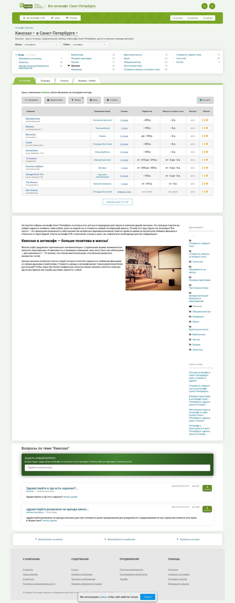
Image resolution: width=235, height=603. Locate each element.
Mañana (30, 126)
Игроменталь (33, 118)
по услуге (178, 18)
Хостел (180, 62)
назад (27, 55)
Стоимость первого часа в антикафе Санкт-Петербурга (199, 388)
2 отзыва (124, 120)
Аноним (30, 491)
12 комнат (31, 158)
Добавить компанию (81, 574)
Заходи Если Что (35, 174)
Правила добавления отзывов (86, 584)
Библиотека (77, 55)
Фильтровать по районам (120, 539)
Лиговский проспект (102, 120)
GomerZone (32, 150)
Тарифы (124, 579)
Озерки (102, 136)
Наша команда (30, 574)
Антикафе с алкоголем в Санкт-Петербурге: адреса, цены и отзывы (199, 429)
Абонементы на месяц (30, 59)
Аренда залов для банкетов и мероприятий (34, 67)
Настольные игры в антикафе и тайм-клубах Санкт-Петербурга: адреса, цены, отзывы (199, 415)
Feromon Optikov (34, 166)
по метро (208, 18)
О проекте (28, 569)
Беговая (102, 168)
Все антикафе (34, 18)
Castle (29, 142)
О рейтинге (28, 579)
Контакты (173, 569)
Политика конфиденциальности (39, 584)
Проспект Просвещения (102, 175)
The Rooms (32, 182)
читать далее (70, 496)
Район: (67, 44)
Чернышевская (102, 128)
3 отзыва (124, 136)
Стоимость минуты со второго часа (142, 69)
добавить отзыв (124, 192)
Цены (55, 18)
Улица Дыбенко (102, 152)
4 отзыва (124, 144)
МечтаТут (31, 134)
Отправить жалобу (177, 579)
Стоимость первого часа (189, 55)
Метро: (18, 44)
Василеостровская (102, 184)
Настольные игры (133, 66)
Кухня (127, 58)
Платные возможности (131, 569)
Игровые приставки (81, 58)
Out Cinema (32, 190)
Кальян (75, 62)
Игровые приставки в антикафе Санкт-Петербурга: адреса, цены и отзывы (199, 400)
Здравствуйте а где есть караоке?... (52, 488)
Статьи (74, 569)
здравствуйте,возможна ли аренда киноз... (57, 509)
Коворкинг (76, 69)
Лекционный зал (132, 62)
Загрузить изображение (83, 579)
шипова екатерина (35, 512)
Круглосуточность (133, 55)
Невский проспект (102, 160)
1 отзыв (124, 128)
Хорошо (147, 597)
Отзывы (71, 18)
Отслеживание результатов (134, 574)
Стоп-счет (181, 58)
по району (193, 18)
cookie (102, 597)
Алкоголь (23, 62)
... (194, 235)
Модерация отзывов (178, 584)
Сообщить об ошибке (179, 574)
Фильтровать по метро (49, 539)
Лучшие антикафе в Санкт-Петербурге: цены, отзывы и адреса (199, 376)
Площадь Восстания (102, 144)
